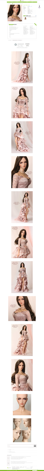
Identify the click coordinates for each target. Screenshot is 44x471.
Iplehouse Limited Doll (17, 3)
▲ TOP (37, 469)
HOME (14, 3)
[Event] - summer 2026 (10, 470)
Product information (9, 40)
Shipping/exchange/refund (15, 40)
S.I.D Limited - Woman (21, 3)
